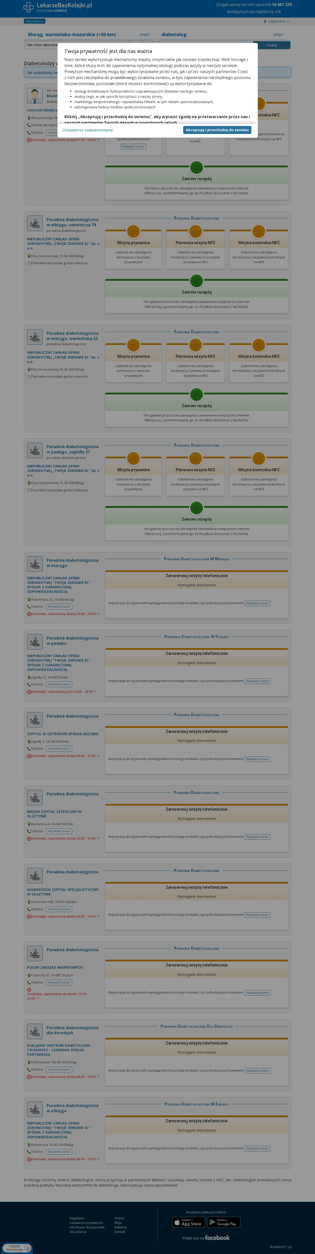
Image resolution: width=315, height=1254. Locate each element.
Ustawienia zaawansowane (87, 130)
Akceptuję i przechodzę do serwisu (217, 129)
